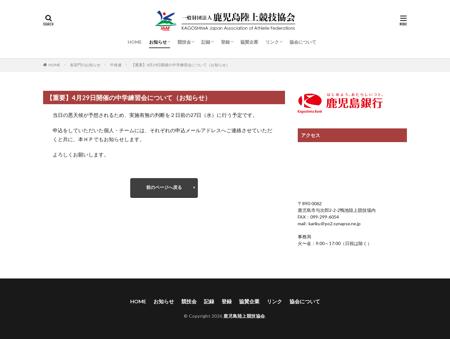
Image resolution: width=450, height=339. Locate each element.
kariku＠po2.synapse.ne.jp (334, 223)
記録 (205, 42)
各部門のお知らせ (85, 64)
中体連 (116, 64)
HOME (135, 42)
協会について (302, 42)
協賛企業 (249, 42)
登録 (225, 42)
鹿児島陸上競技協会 (244, 316)
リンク (272, 42)
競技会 (184, 42)
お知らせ (158, 42)
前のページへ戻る (164, 187)
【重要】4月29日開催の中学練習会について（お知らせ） (180, 64)
